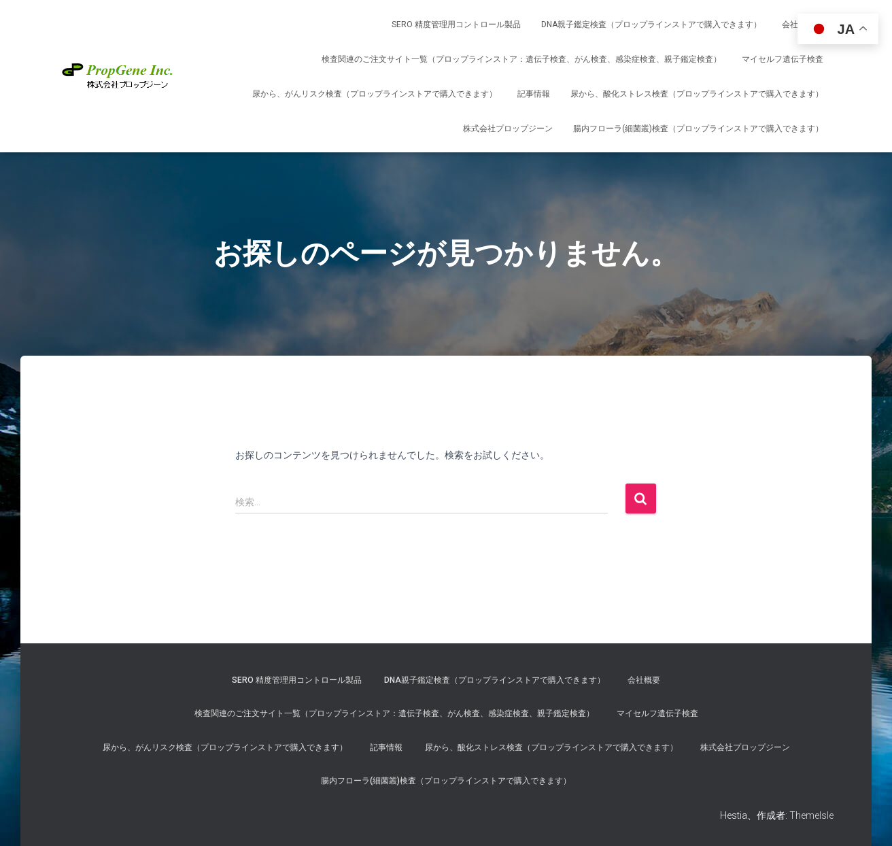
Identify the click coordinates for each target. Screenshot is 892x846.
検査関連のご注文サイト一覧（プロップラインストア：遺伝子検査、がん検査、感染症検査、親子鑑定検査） (521, 59)
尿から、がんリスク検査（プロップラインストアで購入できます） (374, 94)
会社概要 (644, 680)
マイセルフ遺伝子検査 (782, 59)
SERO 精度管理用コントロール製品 (456, 24)
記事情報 (533, 94)
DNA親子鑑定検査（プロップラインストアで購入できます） (651, 24)
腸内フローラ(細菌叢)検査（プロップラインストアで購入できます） (698, 128)
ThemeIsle (811, 815)
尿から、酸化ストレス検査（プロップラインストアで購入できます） (696, 94)
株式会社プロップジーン (508, 128)
